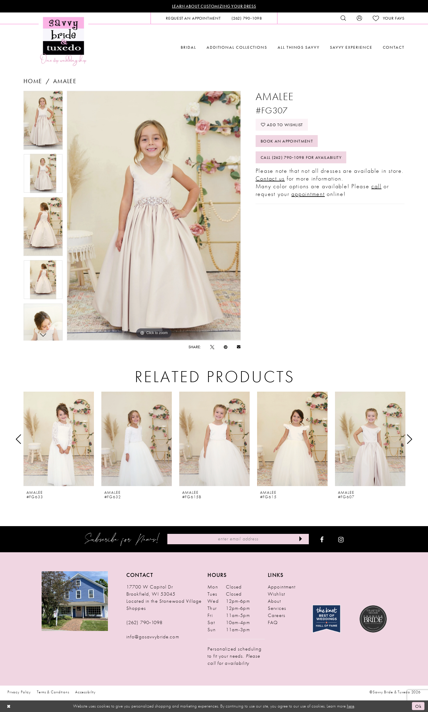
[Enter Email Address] (238, 539)
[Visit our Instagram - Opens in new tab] (341, 539)
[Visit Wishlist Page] (388, 18)
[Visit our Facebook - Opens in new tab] (322, 539)
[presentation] (58, 439)
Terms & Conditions (53, 691)
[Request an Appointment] (193, 18)
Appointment (281, 586)
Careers (276, 615)
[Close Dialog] (9, 706)
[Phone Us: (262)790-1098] (247, 18)
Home (32, 81)
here (350, 706)
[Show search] (343, 18)
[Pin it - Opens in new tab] (226, 346)
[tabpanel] (43, 122)
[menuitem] (193, 18)
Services (277, 608)
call (376, 186)
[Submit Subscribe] (300, 539)
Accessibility (85, 691)
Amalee (65, 81)
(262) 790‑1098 (144, 622)
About (274, 601)
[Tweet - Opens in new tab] (212, 346)
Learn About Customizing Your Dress (214, 6)
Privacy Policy (19, 691)
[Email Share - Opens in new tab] (239, 346)
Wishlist (276, 594)
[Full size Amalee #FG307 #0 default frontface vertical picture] (153, 215)
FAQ (273, 622)
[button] (359, 18)
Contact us (270, 178)
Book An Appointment (287, 141)
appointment (308, 194)
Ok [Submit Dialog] (418, 706)
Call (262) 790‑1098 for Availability (301, 157)
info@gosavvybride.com (152, 636)
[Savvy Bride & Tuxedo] (63, 41)
